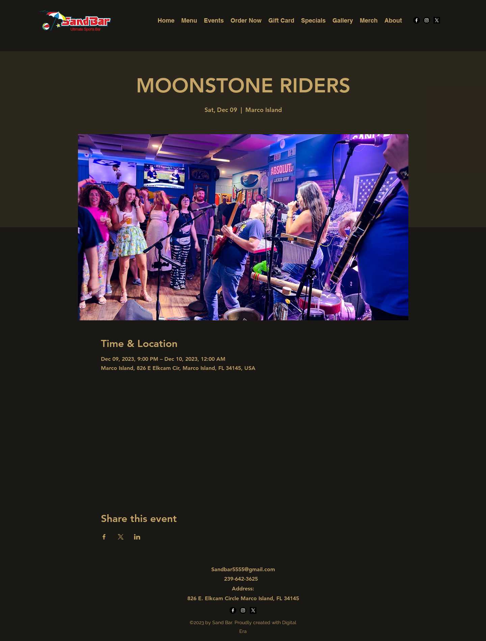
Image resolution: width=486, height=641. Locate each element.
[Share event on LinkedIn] (137, 537)
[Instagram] (426, 20)
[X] (436, 20)
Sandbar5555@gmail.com (243, 569)
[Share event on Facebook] (104, 537)
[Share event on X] (120, 537)
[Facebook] (416, 20)
